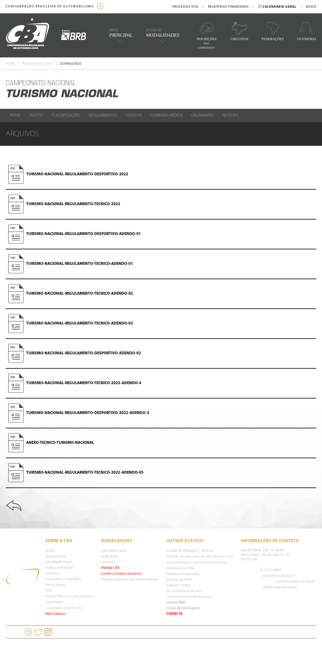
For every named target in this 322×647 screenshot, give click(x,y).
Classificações (66, 115)
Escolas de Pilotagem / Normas (189, 551)
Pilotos (36, 115)
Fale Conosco (55, 614)
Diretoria (52, 573)
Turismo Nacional (37, 64)
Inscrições (206, 35)
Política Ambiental (59, 568)
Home (10, 64)
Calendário (202, 115)
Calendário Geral (113, 551)
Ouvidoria (306, 31)
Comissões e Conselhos (63, 579)
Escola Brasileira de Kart (184, 591)
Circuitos (239, 31)
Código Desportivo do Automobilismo (130, 579)
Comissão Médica (166, 115)
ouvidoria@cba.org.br (278, 576)
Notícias (230, 115)
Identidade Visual (58, 562)
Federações (273, 31)
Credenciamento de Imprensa (189, 597)
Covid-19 (134, 115)
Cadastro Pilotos (178, 585)
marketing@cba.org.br (280, 587)
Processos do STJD (180, 568)
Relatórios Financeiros (228, 7)
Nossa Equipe (55, 585)
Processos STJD (185, 7)
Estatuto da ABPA (179, 580)
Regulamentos (103, 115)
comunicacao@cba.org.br (295, 581)
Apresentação (55, 556)
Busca (311, 7)
